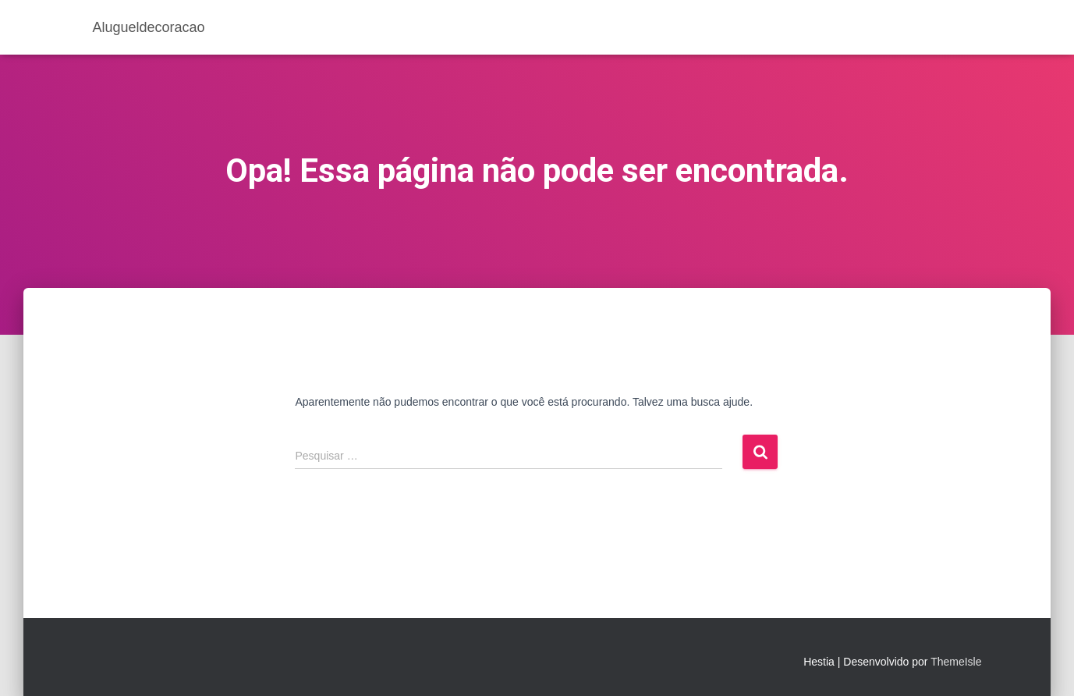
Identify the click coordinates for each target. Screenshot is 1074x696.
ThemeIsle (955, 661)
